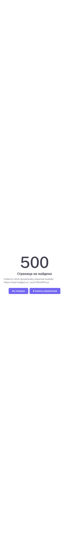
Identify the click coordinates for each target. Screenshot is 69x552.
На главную (18, 291)
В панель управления (45, 291)
